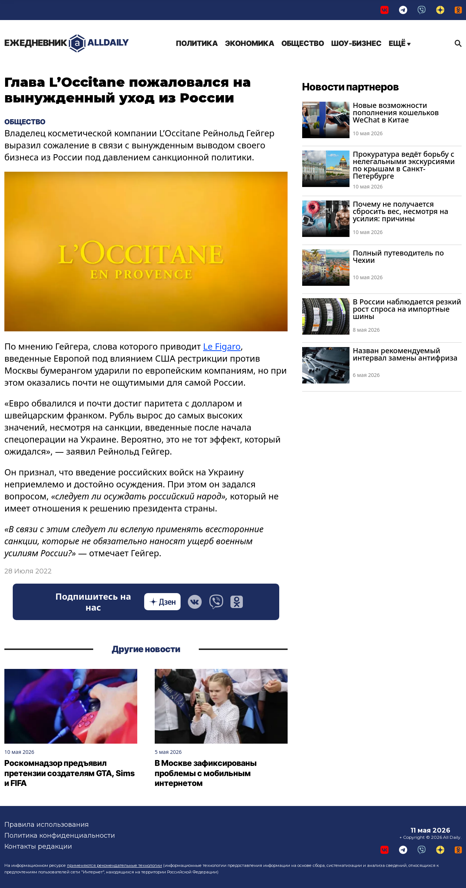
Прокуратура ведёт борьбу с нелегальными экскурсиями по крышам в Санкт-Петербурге (404, 165)
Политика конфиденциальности (59, 835)
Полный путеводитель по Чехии (398, 256)
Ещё (400, 43)
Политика (197, 43)
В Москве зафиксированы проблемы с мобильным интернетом (206, 773)
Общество (302, 43)
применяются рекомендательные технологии (114, 865)
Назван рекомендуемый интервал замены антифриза (405, 354)
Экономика (249, 43)
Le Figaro (222, 346)
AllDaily (66, 43)
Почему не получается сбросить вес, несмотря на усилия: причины (400, 211)
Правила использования (46, 825)
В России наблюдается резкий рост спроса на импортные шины (407, 309)
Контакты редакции (38, 846)
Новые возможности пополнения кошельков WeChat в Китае (396, 112)
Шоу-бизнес (356, 43)
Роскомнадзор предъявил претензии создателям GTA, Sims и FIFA (69, 773)
